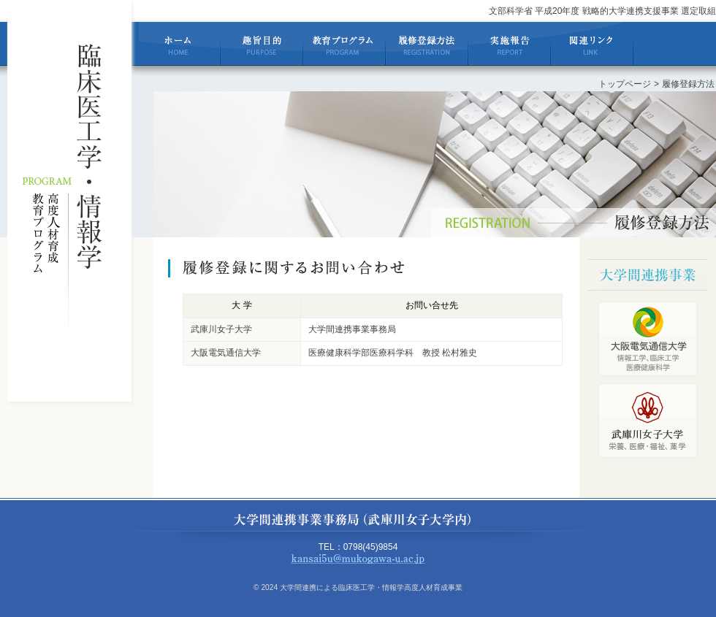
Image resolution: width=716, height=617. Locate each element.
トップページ (624, 84)
